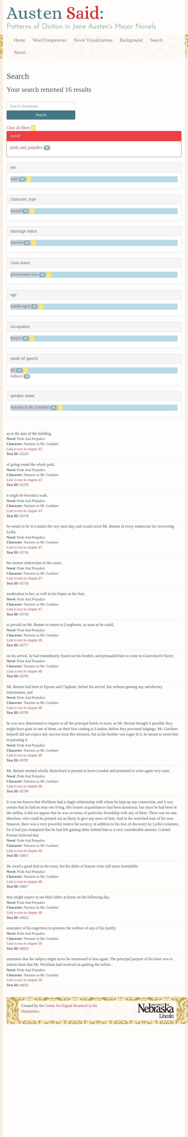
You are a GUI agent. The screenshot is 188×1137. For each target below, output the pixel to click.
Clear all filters (21, 128)
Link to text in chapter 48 (24, 640)
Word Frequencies (50, 40)
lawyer (15, 338)
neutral (15, 211)
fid (12, 370)
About (20, 52)
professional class (24, 274)
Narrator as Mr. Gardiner (29, 407)
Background (131, 40)
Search (156, 40)
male (14, 179)
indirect (16, 376)
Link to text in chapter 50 (24, 943)
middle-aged (20, 306)
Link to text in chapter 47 (24, 547)
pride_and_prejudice (26, 147)
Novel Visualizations (93, 40)
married (16, 243)
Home (19, 40)
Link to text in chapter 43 (24, 449)
